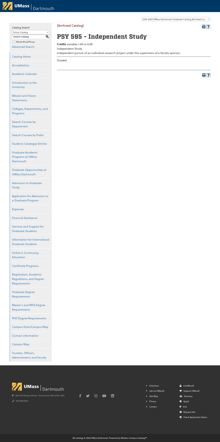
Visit (183, 406)
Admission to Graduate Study (27, 185)
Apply (184, 401)
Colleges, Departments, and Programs (30, 111)
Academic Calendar (24, 74)
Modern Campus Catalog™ (134, 437)
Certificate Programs (25, 266)
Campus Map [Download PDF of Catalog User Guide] (20, 344)
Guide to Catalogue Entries (29, 144)
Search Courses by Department (24, 124)
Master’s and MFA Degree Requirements (28, 307)
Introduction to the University (24, 85)
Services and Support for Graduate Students (28, 228)
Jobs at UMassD (156, 390)
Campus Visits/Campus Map (30, 327)
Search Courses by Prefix (28, 135)
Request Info (187, 411)
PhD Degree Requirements (29, 318)
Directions (154, 385)
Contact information (25, 336)
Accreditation (20, 65)
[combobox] (176, 19)
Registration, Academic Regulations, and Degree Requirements (28, 278)
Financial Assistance (24, 218)
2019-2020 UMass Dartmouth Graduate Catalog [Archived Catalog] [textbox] (176, 19)
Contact (153, 406)
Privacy (152, 401)
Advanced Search (23, 47)
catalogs (79, 437)
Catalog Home (21, 56)
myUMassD (187, 385)
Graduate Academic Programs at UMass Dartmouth (25, 156)
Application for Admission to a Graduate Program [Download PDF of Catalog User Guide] (30, 198)
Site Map (153, 396)
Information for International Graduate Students (30, 241)
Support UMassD (190, 390)
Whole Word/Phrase (25, 41)
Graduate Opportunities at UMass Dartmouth (29, 172)
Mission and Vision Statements (24, 98)
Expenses (18, 209)
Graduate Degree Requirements (23, 294)
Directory (186, 396)
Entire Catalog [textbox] (20, 32)
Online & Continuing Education (25, 255)
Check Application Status (193, 417)
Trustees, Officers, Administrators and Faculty (29, 355)
